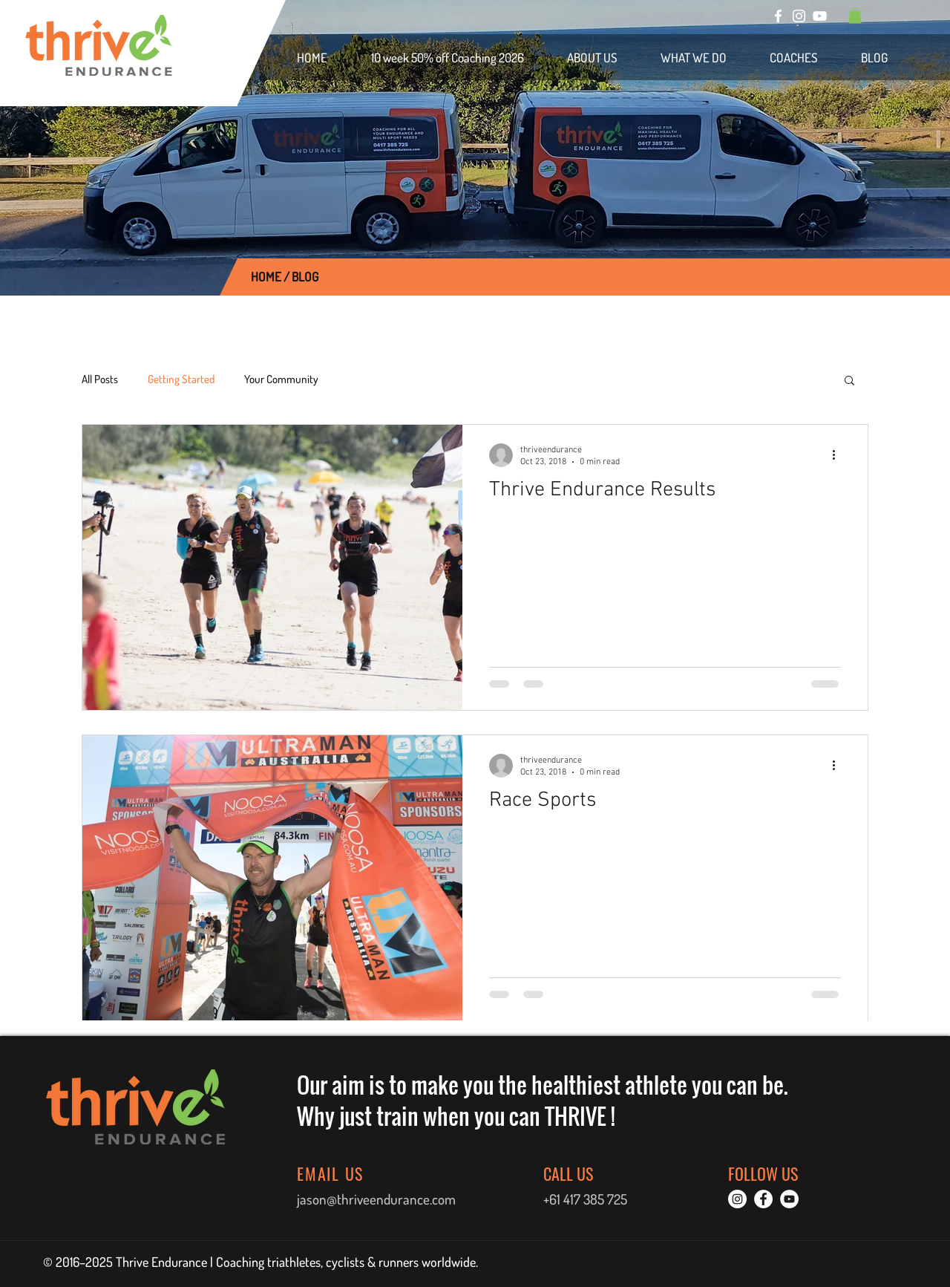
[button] (855, 15)
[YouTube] (819, 16)
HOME (266, 276)
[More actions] (839, 455)
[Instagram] (799, 16)
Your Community (281, 379)
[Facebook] (778, 16)
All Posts (100, 379)
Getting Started (181, 379)
